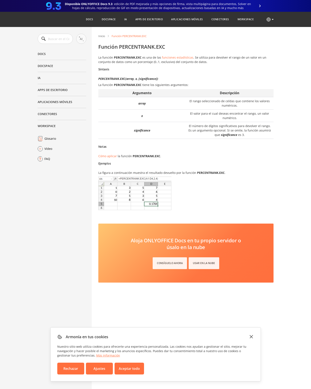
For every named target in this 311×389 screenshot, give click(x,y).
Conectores (220, 19)
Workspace (246, 19)
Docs (89, 19)
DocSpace (109, 19)
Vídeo (48, 149)
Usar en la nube (204, 263)
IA (125, 19)
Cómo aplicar (107, 156)
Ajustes (99, 368)
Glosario (50, 139)
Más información (108, 355)
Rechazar (70, 368)
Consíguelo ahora (170, 263)
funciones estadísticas (177, 57)
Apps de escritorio (149, 19)
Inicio (101, 36)
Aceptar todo (129, 368)
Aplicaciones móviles (187, 19)
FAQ (47, 159)
